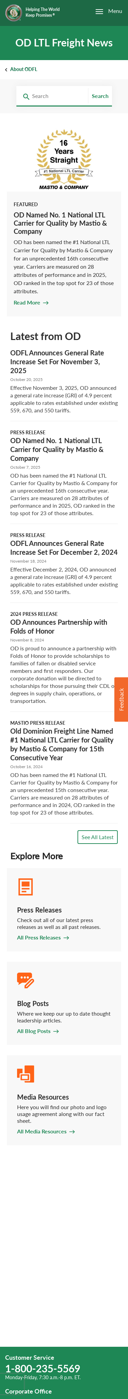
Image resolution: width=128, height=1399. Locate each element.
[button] (121, 699)
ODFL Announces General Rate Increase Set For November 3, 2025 (57, 362)
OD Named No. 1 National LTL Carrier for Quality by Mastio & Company (60, 223)
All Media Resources (42, 1131)
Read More (27, 302)
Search (100, 96)
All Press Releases (39, 937)
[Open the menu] (105, 11)
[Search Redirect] (24, 96)
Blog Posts (33, 1003)
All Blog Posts (34, 1031)
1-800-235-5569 (42, 1368)
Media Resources (43, 1097)
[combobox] (50, 96)
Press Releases (39, 910)
